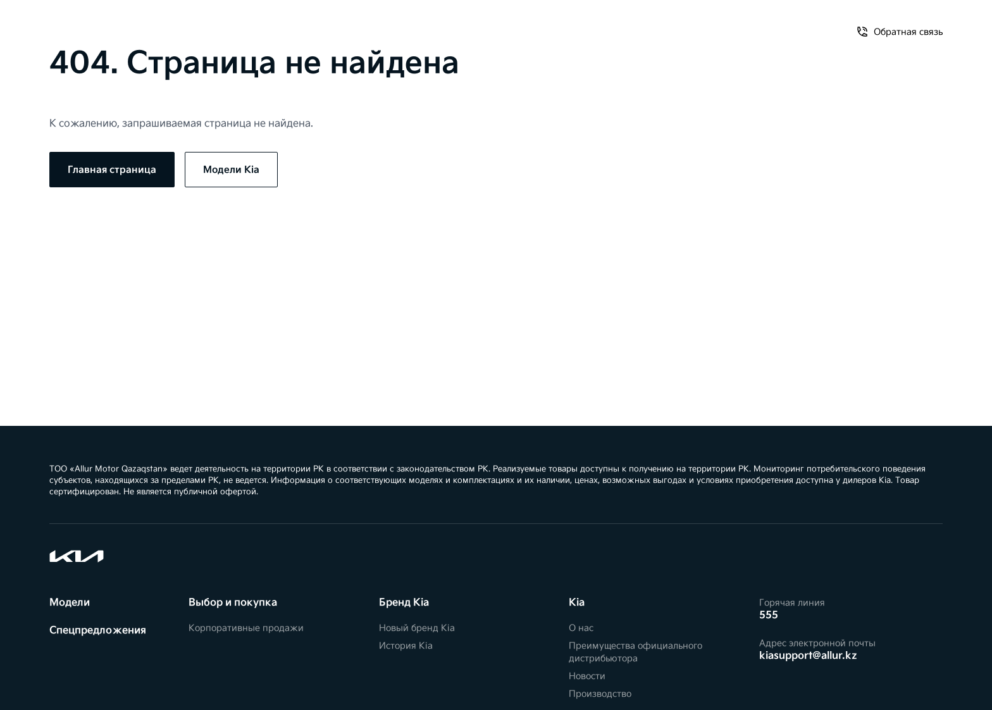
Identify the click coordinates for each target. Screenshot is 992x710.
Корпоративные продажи (246, 628)
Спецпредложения (142, 24)
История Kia (406, 645)
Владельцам (231, 24)
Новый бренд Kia (417, 628)
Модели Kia (231, 170)
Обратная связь (810, 24)
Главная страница (112, 170)
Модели (67, 24)
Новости (587, 676)
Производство (600, 693)
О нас (743, 24)
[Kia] (496, 23)
